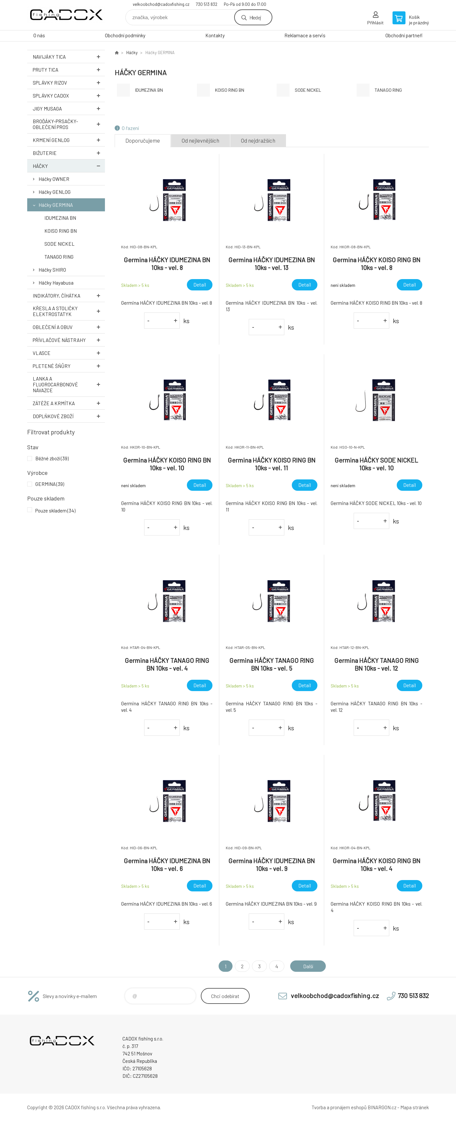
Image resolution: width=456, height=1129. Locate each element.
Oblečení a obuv (69, 327)
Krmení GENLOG (69, 140)
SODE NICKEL (59, 244)
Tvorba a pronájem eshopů (339, 1107)
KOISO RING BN (60, 231)
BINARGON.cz (382, 1107)
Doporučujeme (142, 140)
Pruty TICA (69, 69)
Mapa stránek (414, 1107)
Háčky (69, 165)
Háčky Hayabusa (56, 283)
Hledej (255, 17)
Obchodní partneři (404, 35)
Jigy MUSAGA (69, 108)
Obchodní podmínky (125, 35)
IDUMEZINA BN (60, 218)
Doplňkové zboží (69, 416)
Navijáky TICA (69, 56)
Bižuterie (69, 153)
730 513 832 (206, 4)
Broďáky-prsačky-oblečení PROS (69, 124)
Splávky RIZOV (69, 82)
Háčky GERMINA (56, 205)
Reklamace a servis (304, 35)
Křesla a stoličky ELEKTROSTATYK (69, 311)
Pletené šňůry (69, 365)
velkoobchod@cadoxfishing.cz (161, 4)
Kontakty (215, 35)
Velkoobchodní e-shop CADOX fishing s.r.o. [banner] (66, 15)
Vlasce (69, 353)
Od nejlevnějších (200, 140)
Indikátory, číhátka (69, 295)
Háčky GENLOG (55, 192)
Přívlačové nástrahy (69, 340)
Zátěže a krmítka (69, 403)
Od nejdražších (258, 140)
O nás (39, 35)
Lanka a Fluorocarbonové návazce (69, 384)
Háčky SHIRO (52, 270)
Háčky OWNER (54, 179)
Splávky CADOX (69, 95)
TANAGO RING (59, 257)
